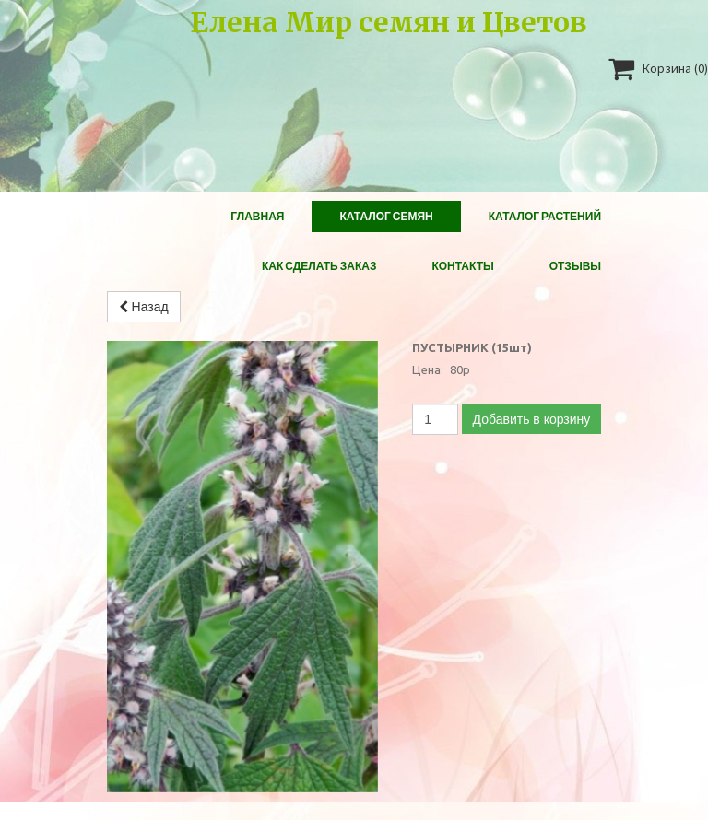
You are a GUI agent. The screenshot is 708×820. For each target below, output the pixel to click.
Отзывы (575, 266)
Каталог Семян (385, 216)
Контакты (462, 266)
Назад (144, 306)
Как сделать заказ (319, 266)
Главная (257, 216)
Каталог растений (545, 216)
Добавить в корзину (532, 419)
